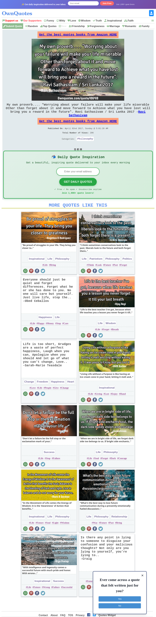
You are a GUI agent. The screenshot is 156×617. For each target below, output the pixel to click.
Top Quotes (50, 26)
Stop (58, 334)
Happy (41, 334)
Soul (97, 469)
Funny (50, 20)
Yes (120, 598)
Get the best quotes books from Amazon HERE (78, 35)
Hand (123, 405)
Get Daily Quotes (78, 191)
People (48, 399)
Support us (11, 20)
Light (55, 534)
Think (91, 276)
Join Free (106, 3)
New (63, 26)
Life (50, 270)
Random (33, 26)
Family (146, 26)
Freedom (42, 392)
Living (99, 405)
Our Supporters (32, 20)
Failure (56, 469)
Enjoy (115, 405)
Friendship (78, 26)
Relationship (119, 527)
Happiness (45, 328)
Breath (115, 340)
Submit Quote (14, 26)
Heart (70, 392)
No (119, 605)
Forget (123, 276)
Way (95, 534)
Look (99, 276)
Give (56, 399)
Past (116, 276)
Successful (67, 598)
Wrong (46, 598)
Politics (127, 270)
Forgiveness (97, 26)
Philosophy (85, 146)
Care (65, 334)
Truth (99, 20)
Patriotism (95, 270)
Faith (130, 20)
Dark (113, 469)
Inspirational (114, 20)
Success (49, 463)
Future (107, 276)
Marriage (115, 26)
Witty (62, 20)
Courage (122, 469)
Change (29, 392)
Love (73, 20)
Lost (107, 405)
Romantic (130, 26)
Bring (53, 276)
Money (50, 334)
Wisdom (85, 20)
